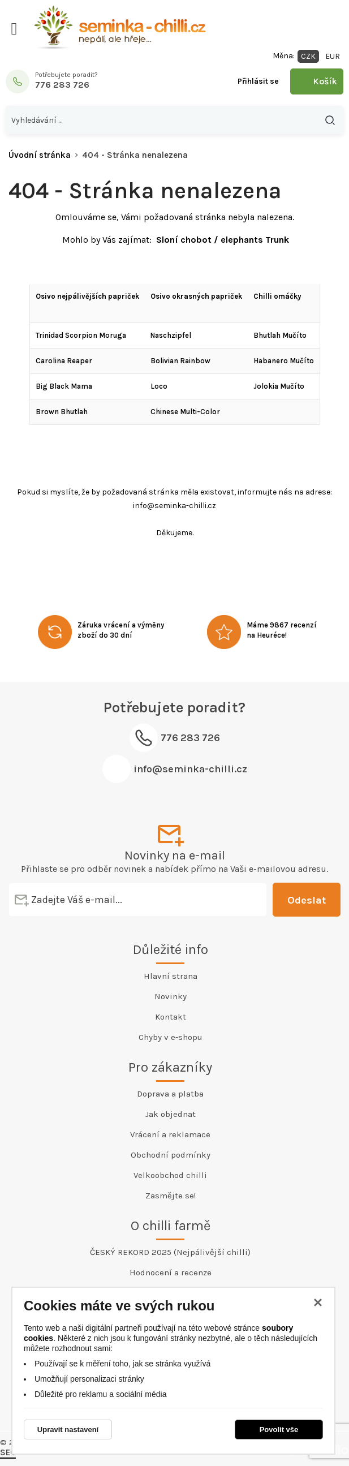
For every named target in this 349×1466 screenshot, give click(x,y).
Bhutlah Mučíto (280, 335)
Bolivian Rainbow (180, 360)
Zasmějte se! (170, 1195)
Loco (158, 386)
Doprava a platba (170, 1094)
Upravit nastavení (67, 1429)
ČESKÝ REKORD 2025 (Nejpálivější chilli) (170, 1252)
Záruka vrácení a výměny (120, 625)
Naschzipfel (170, 335)
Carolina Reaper (64, 360)
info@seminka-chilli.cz (190, 769)
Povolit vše (279, 1429)
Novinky (170, 996)
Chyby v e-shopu (170, 1037)
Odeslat (306, 900)
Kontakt (170, 1017)
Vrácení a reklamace (170, 1134)
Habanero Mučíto (283, 360)
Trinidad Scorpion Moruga (81, 335)
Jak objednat (170, 1114)
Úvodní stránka (39, 155)
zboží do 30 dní (104, 635)
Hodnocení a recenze (171, 1272)
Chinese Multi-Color (185, 411)
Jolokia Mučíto (278, 386)
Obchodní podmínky (170, 1155)
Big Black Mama (64, 386)
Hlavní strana (170, 976)
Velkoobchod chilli (170, 1175)
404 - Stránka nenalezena (135, 155)
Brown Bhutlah (62, 411)
